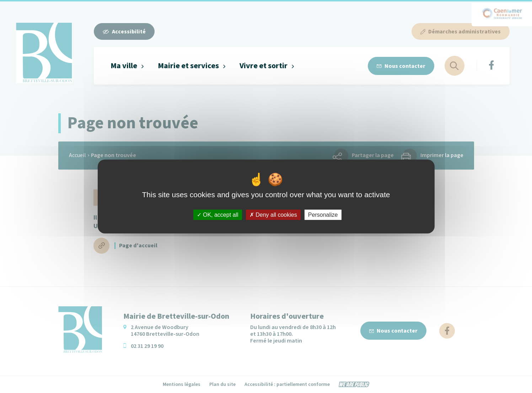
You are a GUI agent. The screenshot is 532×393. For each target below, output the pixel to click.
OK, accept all (217, 215)
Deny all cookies (273, 215)
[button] (127, 65)
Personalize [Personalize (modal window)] (323, 215)
